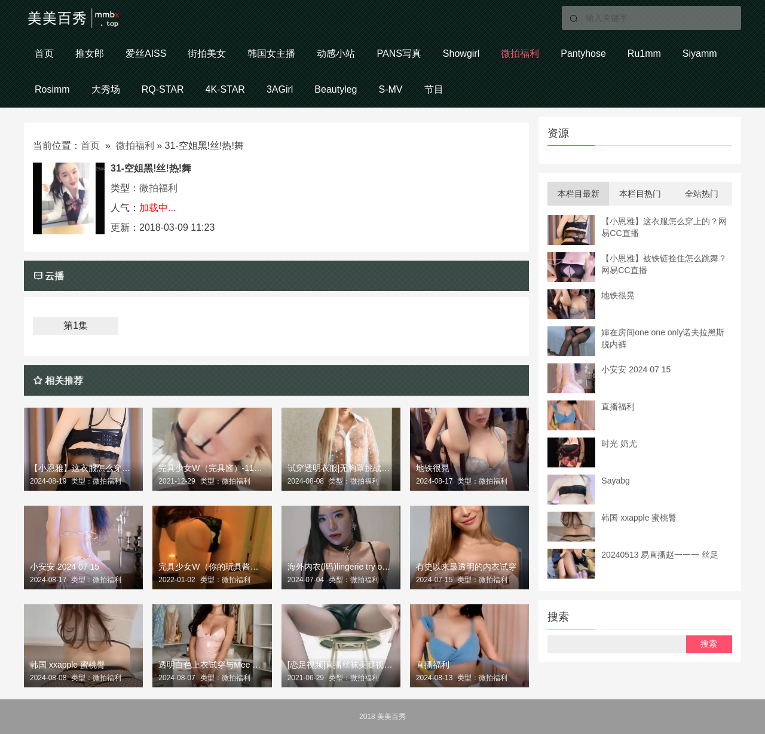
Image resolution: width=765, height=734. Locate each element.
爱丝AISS (146, 53)
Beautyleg (335, 89)
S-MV (391, 89)
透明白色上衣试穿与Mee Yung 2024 (211, 664)
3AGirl (280, 89)
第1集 (75, 325)
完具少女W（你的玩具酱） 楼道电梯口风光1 (211, 566)
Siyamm (700, 53)
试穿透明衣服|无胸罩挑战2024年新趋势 (340, 468)
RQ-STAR (163, 89)
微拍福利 (520, 53)
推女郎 (89, 53)
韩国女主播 (271, 53)
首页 (44, 53)
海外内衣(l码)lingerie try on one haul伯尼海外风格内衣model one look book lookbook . (340, 566)
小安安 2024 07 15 (64, 566)
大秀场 (105, 89)
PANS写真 (399, 53)
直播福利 (432, 664)
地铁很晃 (432, 468)
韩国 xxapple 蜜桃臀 (67, 664)
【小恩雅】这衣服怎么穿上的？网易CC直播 (83, 468)
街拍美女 (207, 53)
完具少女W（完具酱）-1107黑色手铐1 (211, 468)
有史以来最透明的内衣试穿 (466, 566)
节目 (433, 89)
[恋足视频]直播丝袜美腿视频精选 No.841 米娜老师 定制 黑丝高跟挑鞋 (340, 664)
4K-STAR (224, 89)
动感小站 (336, 53)
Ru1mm (644, 53)
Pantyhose (583, 53)
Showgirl (461, 53)
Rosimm (52, 89)
